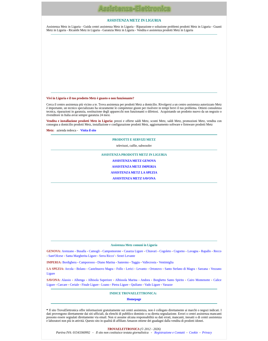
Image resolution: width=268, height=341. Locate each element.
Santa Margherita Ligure (81, 255)
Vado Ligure (152, 284)
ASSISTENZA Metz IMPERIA (134, 166)
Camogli (94, 251)
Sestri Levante (126, 255)
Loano (105, 284)
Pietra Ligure (120, 284)
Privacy (207, 332)
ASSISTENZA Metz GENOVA (134, 160)
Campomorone (111, 251)
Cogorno (179, 251)
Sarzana (203, 268)
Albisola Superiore (100, 280)
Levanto (141, 268)
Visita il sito (88, 130)
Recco (218, 251)
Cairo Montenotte (198, 280)
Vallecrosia (149, 262)
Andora (145, 280)
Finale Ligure (90, 284)
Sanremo (123, 262)
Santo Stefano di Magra (180, 268)
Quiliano (136, 284)
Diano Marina (106, 262)
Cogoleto (165, 251)
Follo (119, 268)
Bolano (81, 268)
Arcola (69, 268)
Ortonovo (156, 268)
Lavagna (193, 251)
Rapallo (206, 251)
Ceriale (74, 284)
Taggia (135, 262)
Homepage (134, 299)
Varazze (168, 284)
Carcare (62, 284)
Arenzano (68, 251)
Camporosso (87, 262)
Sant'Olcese (55, 255)
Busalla (81, 251)
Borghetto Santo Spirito (168, 280)
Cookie (193, 332)
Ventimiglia (166, 262)
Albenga (79, 280)
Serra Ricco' (106, 255)
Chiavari (151, 251)
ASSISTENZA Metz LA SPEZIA (134, 172)
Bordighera (69, 262)
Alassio (66, 280)
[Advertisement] (134, 63)
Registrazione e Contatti (169, 332)
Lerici (129, 268)
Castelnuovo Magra (100, 268)
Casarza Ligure (133, 251)
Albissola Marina (126, 280)
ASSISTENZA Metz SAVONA (133, 178)
